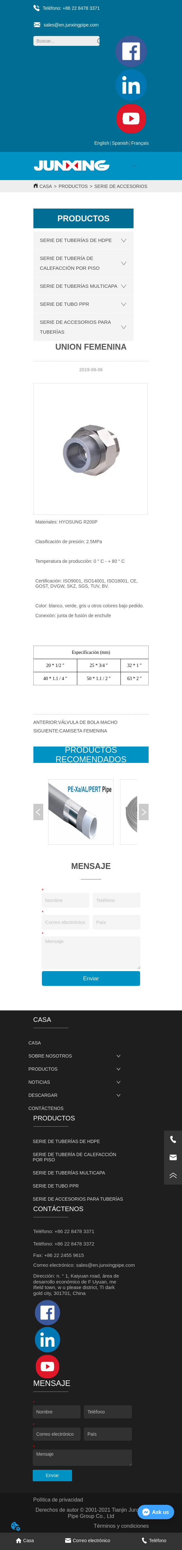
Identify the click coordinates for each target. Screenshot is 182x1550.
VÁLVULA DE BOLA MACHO (88, 722)
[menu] (134, 166)
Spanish (120, 143)
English (101, 143)
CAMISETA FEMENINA (83, 730)
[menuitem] (134, 166)
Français (140, 143)
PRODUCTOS (73, 186)
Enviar (91, 978)
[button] (134, 165)
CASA (46, 186)
